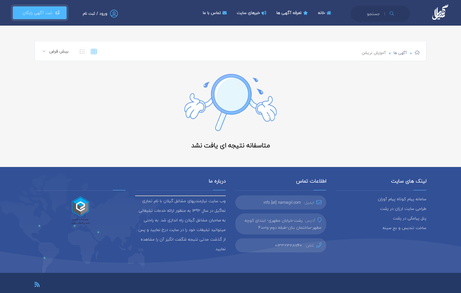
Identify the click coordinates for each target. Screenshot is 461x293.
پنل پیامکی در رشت (409, 218)
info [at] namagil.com (282, 202)
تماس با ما (215, 12)
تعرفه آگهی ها (293, 12)
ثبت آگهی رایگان (40, 12)
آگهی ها (400, 53)
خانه (325, 12)
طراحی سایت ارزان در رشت (403, 208)
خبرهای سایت (252, 12)
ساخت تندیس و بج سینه (404, 227)
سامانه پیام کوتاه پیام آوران (402, 198)
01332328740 (288, 245)
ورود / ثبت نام (95, 13)
